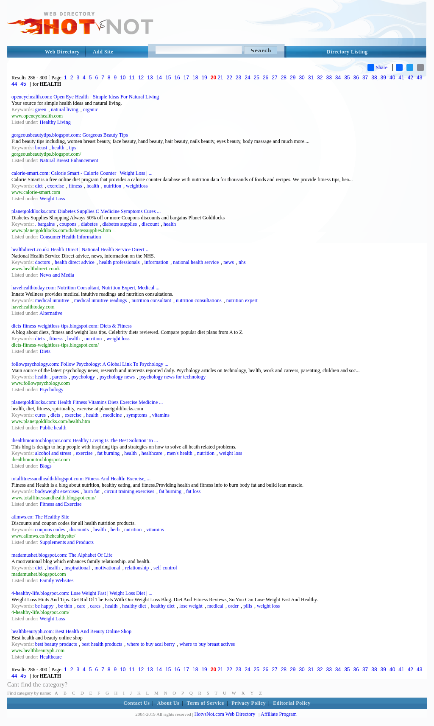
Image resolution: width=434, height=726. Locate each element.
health (58, 148)
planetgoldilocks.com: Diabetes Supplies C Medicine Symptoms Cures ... (86, 211)
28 (284, 78)
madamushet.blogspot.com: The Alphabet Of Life (61, 555)
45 (23, 84)
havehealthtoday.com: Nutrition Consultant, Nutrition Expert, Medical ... (85, 288)
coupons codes (50, 530)
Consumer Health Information (70, 237)
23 (238, 78)
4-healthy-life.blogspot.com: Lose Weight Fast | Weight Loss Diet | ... (81, 593)
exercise (55, 186)
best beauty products (56, 644)
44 (14, 84)
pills (247, 606)
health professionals (119, 262)
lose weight (191, 606)
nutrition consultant (151, 300)
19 (204, 78)
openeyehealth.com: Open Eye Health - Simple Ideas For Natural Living (85, 97)
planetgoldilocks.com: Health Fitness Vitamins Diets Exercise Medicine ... (87, 402)
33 (328, 78)
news (228, 262)
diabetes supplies (119, 224)
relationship (137, 568)
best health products (101, 644)
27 (274, 78)
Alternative (50, 313)
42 (410, 78)
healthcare (152, 453)
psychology (83, 377)
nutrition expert (242, 300)
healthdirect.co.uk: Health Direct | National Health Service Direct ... (80, 249)
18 (195, 78)
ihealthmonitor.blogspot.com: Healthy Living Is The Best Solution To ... (84, 440)
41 (401, 78)
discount (150, 224)
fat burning (108, 453)
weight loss (117, 339)
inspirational (77, 568)
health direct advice (75, 262)
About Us (168, 703)
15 (168, 78)
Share (377, 67)
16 (177, 78)
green (41, 109)
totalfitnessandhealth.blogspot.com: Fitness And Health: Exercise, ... (80, 479)
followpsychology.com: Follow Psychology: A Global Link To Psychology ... (89, 364)
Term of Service (205, 703)
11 (132, 78)
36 (356, 78)
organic (90, 109)
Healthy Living (55, 122)
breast (41, 148)
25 (256, 78)
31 (311, 78)
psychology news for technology (172, 377)
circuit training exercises (129, 491)
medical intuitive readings (100, 300)
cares (95, 606)
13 (150, 78)
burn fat (91, 491)
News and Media (57, 275)
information (157, 262)
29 (292, 78)
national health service (196, 262)
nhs (242, 262)
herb (115, 530)
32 (320, 78)
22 (229, 78)
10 (122, 78)
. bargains (45, 224)
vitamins (161, 415)
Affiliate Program (279, 714)
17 (186, 78)
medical (215, 606)
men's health (179, 453)
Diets (45, 351)
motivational (107, 568)
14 (159, 78)
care (81, 606)
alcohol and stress (53, 453)
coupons (67, 224)
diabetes (89, 224)
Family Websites (57, 580)
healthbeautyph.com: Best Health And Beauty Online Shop (71, 631)
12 (141, 78)
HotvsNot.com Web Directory (225, 714)
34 (338, 78)
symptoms (136, 415)
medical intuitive (52, 300)
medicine (112, 415)
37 (365, 78)
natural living (64, 109)
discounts (79, 530)
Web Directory (62, 52)
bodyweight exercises (57, 491)
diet (39, 186)
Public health (53, 428)
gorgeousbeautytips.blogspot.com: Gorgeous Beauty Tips (69, 135)
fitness (75, 186)
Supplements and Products (67, 542)
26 (265, 78)
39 (383, 78)
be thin (65, 606)
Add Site (103, 52)
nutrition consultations (199, 300)
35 (347, 78)
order (233, 606)
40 (392, 78)
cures (40, 415)
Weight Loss (52, 199)
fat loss (193, 491)
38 (374, 78)
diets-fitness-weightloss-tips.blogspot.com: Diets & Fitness (71, 326)
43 (419, 78)
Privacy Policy (248, 703)
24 (247, 78)
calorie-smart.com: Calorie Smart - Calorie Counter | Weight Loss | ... (82, 173)
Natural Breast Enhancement (69, 160)
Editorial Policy (291, 703)
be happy (44, 606)
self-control (165, 568)
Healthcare (51, 657)
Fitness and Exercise (61, 504)
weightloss (136, 186)
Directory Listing (347, 52)
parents (59, 377)
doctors (42, 262)
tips (72, 148)
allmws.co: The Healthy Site (40, 517)
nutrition (112, 186)
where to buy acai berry (151, 644)
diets (40, 339)
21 (220, 78)
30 (301, 78)
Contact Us (136, 703)
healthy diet (134, 606)
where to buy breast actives (207, 644)
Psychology (52, 389)
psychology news (117, 377)
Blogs (46, 466)
